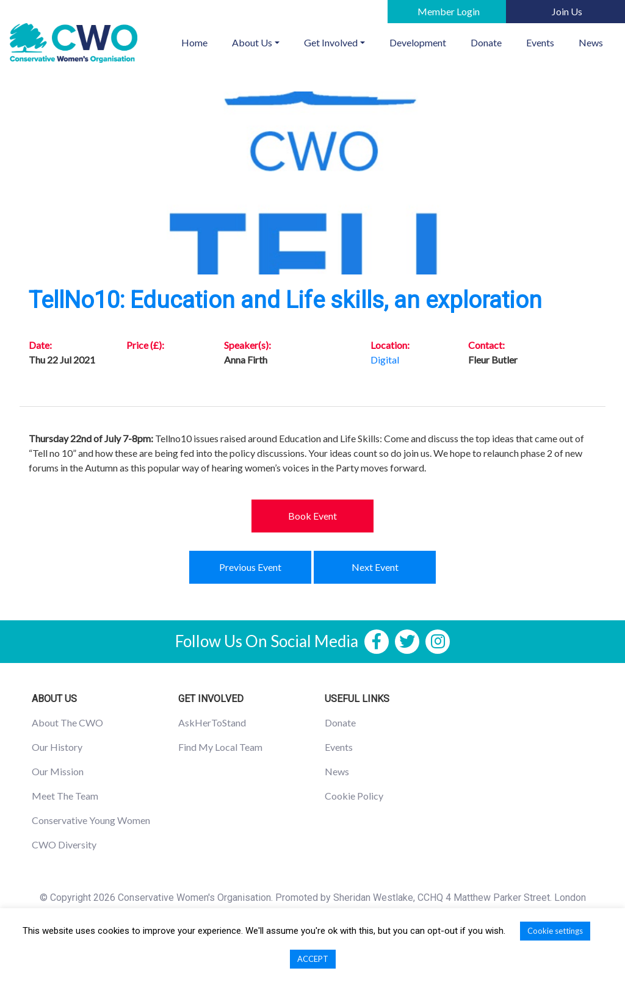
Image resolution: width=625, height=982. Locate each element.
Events (540, 42)
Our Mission (58, 771)
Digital (384, 359)
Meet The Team (65, 795)
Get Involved (331, 42)
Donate (486, 42)
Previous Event (250, 567)
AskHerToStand (212, 722)
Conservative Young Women (91, 820)
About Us (252, 42)
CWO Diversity (64, 844)
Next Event (375, 567)
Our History (57, 747)
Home (200, 41)
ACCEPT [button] (312, 959)
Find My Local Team (220, 747)
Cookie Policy (354, 795)
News (591, 42)
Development (417, 42)
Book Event (312, 515)
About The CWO (67, 722)
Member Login (448, 11)
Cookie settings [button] (555, 931)
